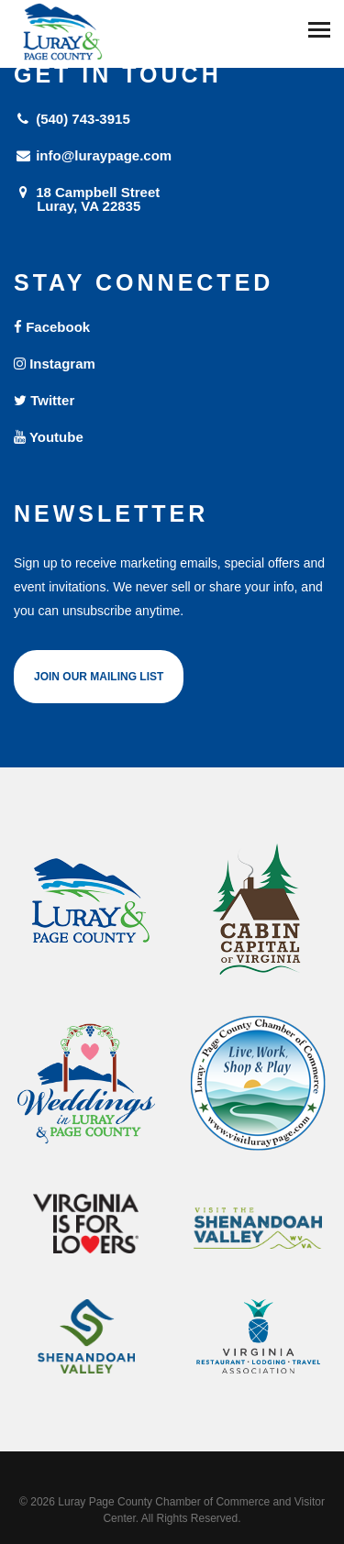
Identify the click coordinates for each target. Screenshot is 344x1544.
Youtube (48, 437)
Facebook (52, 327)
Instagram (54, 363)
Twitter (44, 400)
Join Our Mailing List (98, 676)
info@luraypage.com (93, 155)
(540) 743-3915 (72, 119)
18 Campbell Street (172, 198)
